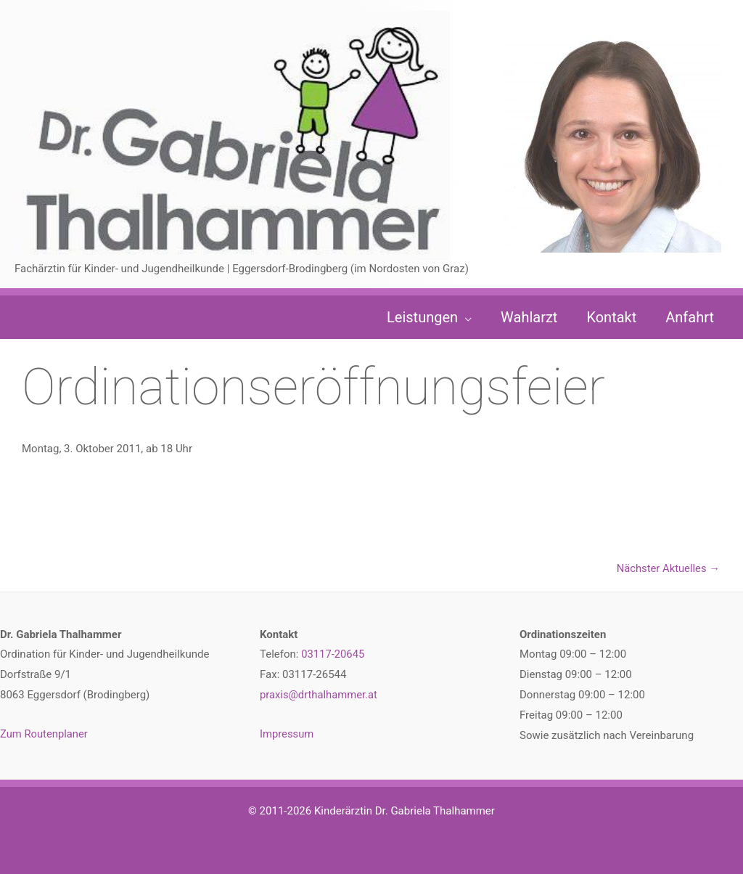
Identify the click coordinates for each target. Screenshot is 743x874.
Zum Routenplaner (44, 734)
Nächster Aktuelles (667, 568)
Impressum (287, 734)
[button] (465, 317)
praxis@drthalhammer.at (319, 695)
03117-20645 (333, 654)
